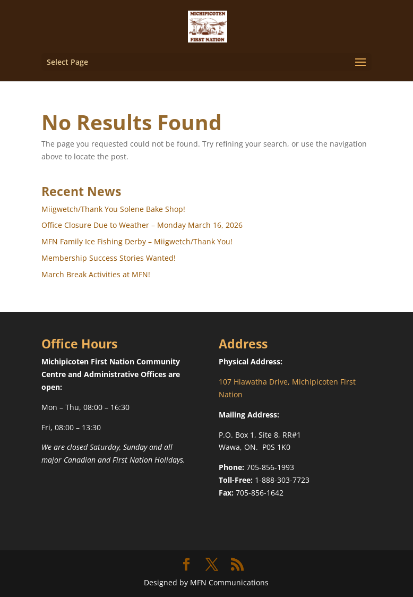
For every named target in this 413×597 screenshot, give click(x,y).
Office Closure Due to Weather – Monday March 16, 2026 (142, 225)
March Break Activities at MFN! (95, 274)
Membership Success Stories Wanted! (108, 258)
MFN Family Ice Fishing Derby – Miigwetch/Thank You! (137, 241)
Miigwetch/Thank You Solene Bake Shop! (113, 209)
